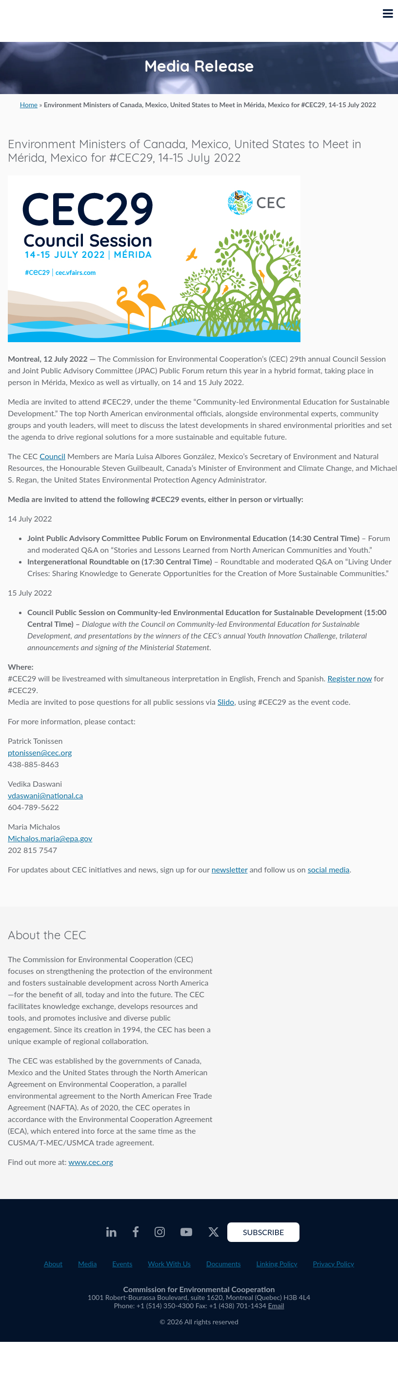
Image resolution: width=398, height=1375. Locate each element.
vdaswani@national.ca (45, 795)
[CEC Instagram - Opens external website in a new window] (160, 1232)
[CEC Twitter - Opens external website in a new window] (213, 1232)
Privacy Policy (333, 1263)
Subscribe (263, 1232)
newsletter (230, 869)
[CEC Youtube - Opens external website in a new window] (186, 1232)
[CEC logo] (32, 21)
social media (329, 869)
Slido (226, 701)
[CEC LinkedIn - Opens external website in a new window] (111, 1232)
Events (122, 1263)
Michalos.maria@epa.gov (50, 838)
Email (276, 1305)
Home (29, 105)
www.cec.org (90, 1161)
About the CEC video (302, 985)
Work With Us (169, 1263)
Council (52, 456)
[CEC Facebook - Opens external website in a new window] (135, 1232)
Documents (223, 1263)
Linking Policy (277, 1263)
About (53, 1263)
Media (87, 1263)
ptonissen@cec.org (40, 752)
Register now (350, 678)
